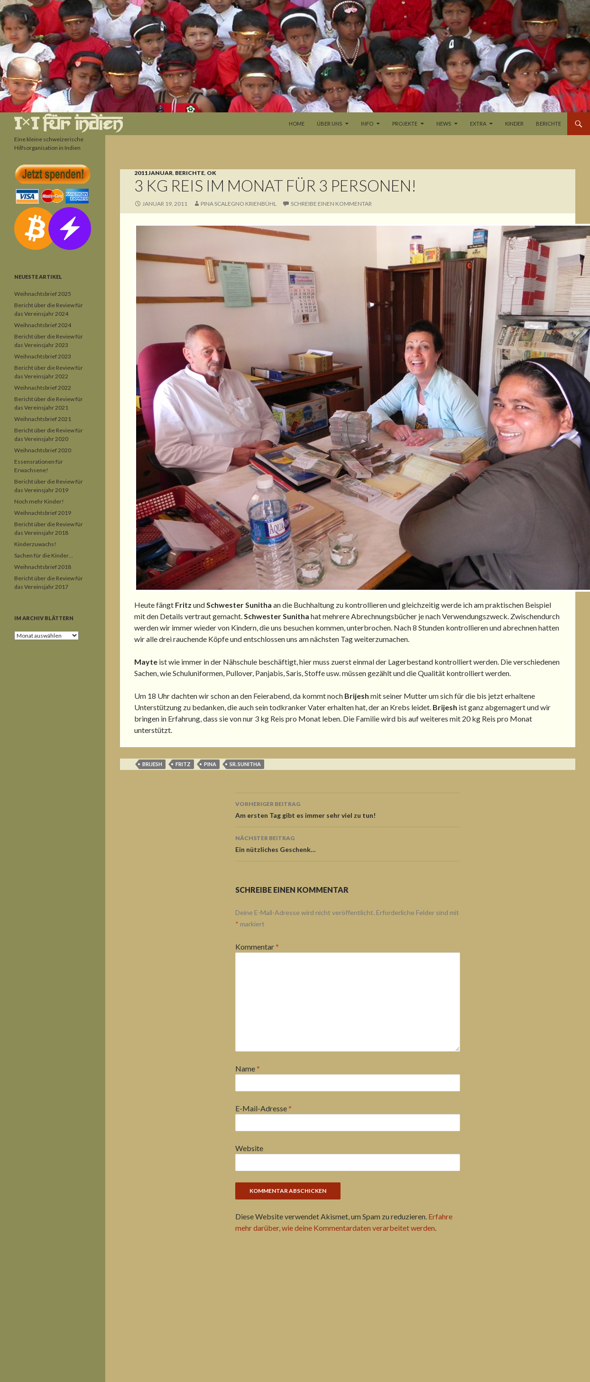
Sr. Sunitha (245, 764)
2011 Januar (153, 172)
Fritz (183, 764)
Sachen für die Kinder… (43, 555)
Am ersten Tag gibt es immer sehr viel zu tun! (347, 808)
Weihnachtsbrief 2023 (42, 356)
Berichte (548, 123)
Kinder (514, 123)
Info (367, 123)
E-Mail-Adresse (263, 1108)
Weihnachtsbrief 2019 (42, 512)
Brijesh (152, 764)
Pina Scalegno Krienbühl (239, 203)
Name (247, 1068)
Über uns (329, 123)
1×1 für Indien (68, 123)
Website (249, 1148)
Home (296, 123)
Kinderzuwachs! (35, 544)
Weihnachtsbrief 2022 (42, 387)
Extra (478, 123)
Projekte (404, 123)
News (443, 123)
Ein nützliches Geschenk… (347, 843)
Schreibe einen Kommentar (331, 203)
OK (211, 172)
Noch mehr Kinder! (39, 501)
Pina (210, 764)
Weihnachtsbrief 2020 (42, 450)
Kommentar (257, 946)
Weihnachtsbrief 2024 (42, 325)
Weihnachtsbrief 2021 (42, 418)
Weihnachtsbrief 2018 (42, 566)
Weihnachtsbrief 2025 (42, 293)
